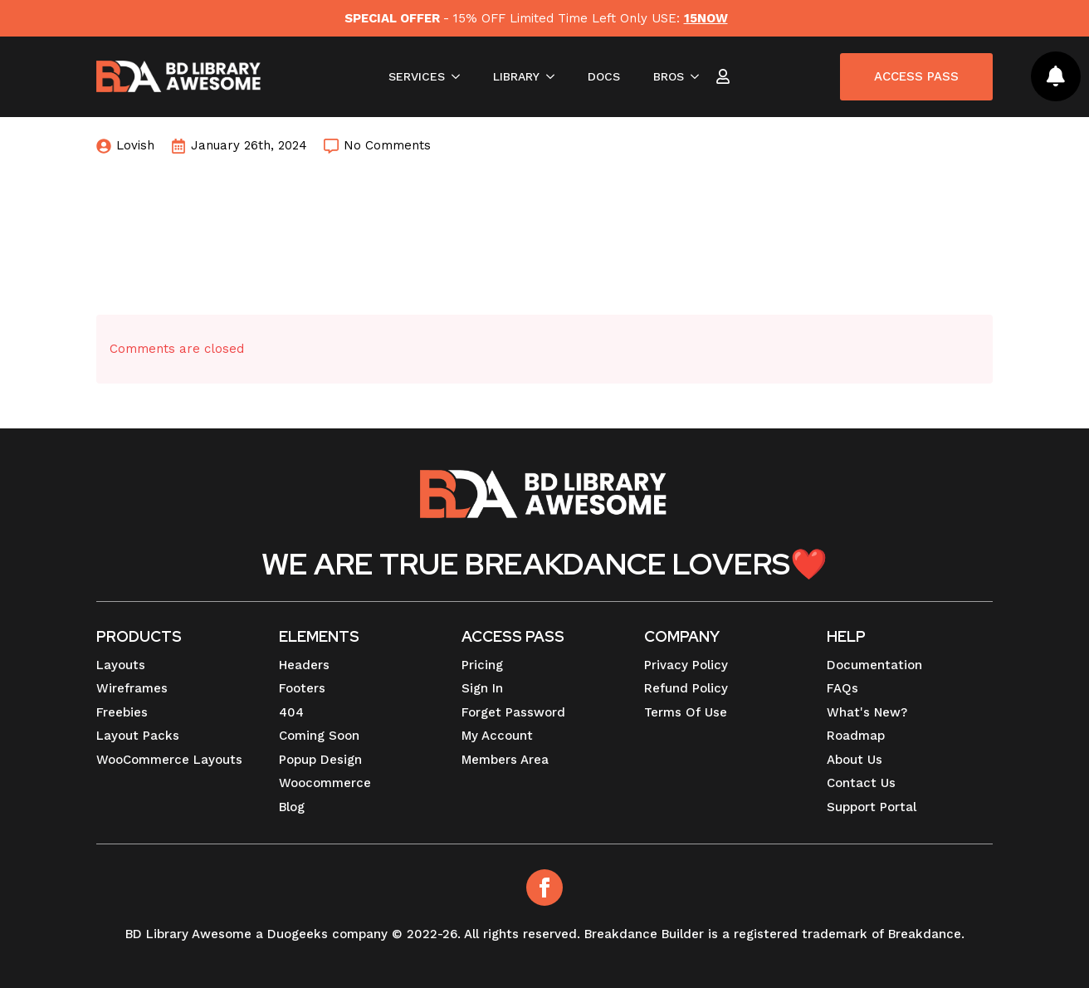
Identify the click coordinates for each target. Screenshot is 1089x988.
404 (291, 712)
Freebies (122, 712)
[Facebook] (544, 887)
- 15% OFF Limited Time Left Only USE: (536, 18)
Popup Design (320, 759)
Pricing (482, 665)
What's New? (867, 712)
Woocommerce (325, 782)
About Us (854, 759)
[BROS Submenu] (699, 76)
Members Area (505, 759)
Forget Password (513, 712)
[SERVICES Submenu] (460, 76)
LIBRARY (516, 76)
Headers (304, 665)
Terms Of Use (685, 712)
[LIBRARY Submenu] (555, 76)
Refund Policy (686, 688)
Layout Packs (137, 735)
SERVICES (416, 76)
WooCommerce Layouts (169, 759)
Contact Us (861, 782)
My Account (497, 735)
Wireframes (132, 688)
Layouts (120, 665)
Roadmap (856, 735)
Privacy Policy (686, 665)
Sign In (482, 688)
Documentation (874, 665)
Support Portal (871, 807)
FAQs (842, 688)
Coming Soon (319, 735)
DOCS (604, 76)
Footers (302, 688)
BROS (668, 76)
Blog (292, 807)
